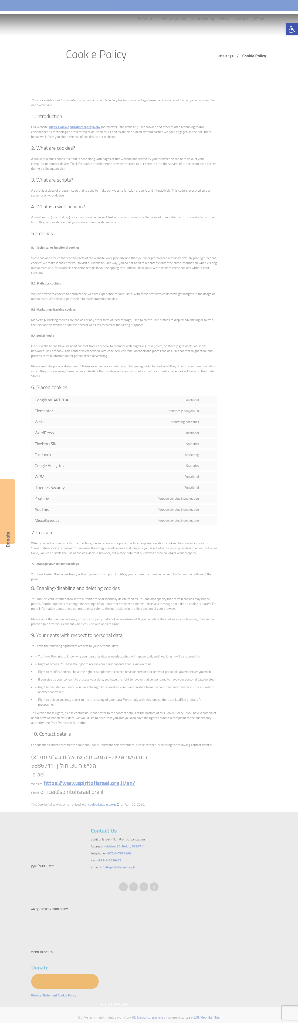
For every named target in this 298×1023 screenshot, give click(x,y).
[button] (292, 29)
